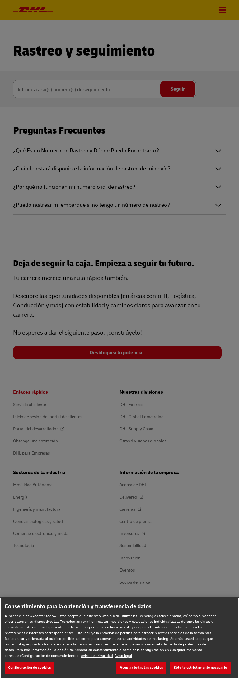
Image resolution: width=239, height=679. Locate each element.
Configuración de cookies (29, 667)
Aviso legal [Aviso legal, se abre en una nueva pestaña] (123, 656)
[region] (119, 638)
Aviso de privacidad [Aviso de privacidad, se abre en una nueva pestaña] (97, 656)
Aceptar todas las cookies (141, 667)
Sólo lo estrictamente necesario (200, 667)
